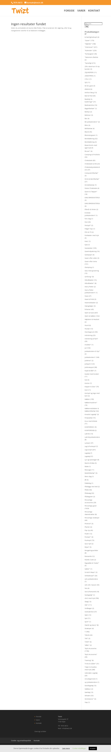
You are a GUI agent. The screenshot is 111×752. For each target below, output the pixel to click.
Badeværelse (89, 105)
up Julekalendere (91, 682)
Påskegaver (89, 497)
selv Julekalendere (91, 579)
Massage (88, 470)
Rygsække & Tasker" (92, 563)
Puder (87, 534)
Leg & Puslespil (90, 446)
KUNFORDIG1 (89, 427)
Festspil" (88, 225)
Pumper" (88, 537)
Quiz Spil (88, 544)
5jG (86, 82)
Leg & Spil (88, 450)
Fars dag (88, 219)
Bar (86, 118)
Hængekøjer (89, 306)
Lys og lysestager (91, 460)
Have (86, 296)
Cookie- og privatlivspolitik (21, 741)
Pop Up (87, 530)
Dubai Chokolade (91, 188)
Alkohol (87, 89)
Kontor (87, 383)
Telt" (86, 638)
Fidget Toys (89, 229)
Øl (85, 480)
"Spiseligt (88, 63)
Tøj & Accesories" (91, 654)
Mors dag (88, 476)
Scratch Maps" (90, 572)
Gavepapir (88, 255)
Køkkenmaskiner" (91, 403)
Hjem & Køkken (90, 316)
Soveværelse (89, 612)
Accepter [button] (93, 748)
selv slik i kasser (90, 585)
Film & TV (88, 232)
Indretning (88, 335)
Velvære (87, 696)
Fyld (86, 245)
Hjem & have (89, 313)
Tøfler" (87, 645)
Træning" (88, 660)
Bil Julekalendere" (91, 122)
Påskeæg (88, 493)
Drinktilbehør (89, 185)
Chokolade (88, 160)
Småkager (88, 608)
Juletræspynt (89, 367)
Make (87, 466)
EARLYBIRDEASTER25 (92, 198)
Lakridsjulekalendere (92, 437)
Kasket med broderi (92, 374)
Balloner (88, 115)
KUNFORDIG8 (89, 430)
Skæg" (87, 602)
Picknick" (88, 524)
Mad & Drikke (89, 463)
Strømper (88, 628)
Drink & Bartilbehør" (92, 179)
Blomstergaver (90, 135)
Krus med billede (91, 421)
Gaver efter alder (91, 258)
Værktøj (87, 692)
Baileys (87, 112)
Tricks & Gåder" (90, 664)
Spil (86, 618)
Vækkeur (88, 689)
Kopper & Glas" (90, 387)
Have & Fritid (89, 299)
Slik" (86, 605)
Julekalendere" (90, 357)
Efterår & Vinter (90, 209)
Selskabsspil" (89, 576)
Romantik (88, 556)
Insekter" (88, 345)
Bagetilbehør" (90, 108)
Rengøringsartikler (91, 550)
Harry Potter (89, 287)
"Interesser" (89, 47)
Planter (87, 527)
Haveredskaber (90, 303)
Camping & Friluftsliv (92, 155)
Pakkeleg (88, 483)
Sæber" (87, 569)
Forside (69, 11)
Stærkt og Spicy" (90, 625)
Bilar (86, 125)
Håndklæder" (89, 283)
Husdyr (87, 329)
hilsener (88, 309)
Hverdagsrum (90, 332)
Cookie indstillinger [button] (79, 748)
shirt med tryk (90, 598)
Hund (87, 325)
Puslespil (88, 540)
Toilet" (87, 642)
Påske (87, 490)
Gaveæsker (89, 248)
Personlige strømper (92, 518)
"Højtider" (88, 44)
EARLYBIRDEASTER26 (92, 203)
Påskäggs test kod (91, 487)
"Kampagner (89, 54)
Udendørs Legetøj (91, 673)
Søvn (86, 615)
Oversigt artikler (40, 731)
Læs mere (66, 748)
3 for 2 (87, 79)
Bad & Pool (88, 96)
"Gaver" (87, 40)
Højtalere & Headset (92, 319)
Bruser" (87, 151)
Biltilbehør (88, 128)
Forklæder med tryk (92, 235)
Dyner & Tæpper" (91, 192)
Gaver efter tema (91, 261)
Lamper (87, 443)
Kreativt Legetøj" (91, 414)
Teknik (87, 635)
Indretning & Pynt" (91, 339)
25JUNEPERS (89, 72)
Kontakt (94, 11)
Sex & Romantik (90, 592)
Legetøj (87, 453)
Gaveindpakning (90, 251)
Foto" (86, 241)
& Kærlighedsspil (91, 37)
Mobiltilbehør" (90, 473)
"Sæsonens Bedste (91, 57)
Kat (86, 380)
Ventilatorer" (89, 699)
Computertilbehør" (91, 173)
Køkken (87, 399)
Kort (86, 390)
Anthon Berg (89, 92)
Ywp (86, 702)
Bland (87, 132)
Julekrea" (88, 360)
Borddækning (89, 139)
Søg (87, 26)
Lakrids (87, 434)
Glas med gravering (92, 271)
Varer (81, 11)
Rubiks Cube (89, 560)
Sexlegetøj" (89, 595)
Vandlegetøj (89, 686)
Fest (86, 222)
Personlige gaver (91, 506)
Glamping (88, 267)
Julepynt (88, 364)
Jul (86, 348)
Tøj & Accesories (90, 648)
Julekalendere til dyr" (92, 351)
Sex (86, 588)
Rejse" (87, 547)
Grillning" (88, 277)
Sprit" (87, 622)
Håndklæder (89, 280)
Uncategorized (90, 679)
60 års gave (89, 86)
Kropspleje (88, 418)
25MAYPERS (89, 76)
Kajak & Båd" (89, 371)
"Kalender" (89, 50)
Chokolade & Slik (91, 164)
